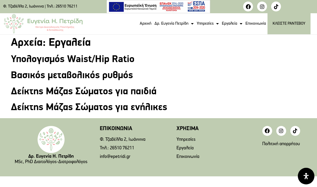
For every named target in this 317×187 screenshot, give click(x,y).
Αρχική (145, 24)
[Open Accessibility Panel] (306, 176)
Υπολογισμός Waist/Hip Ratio (73, 60)
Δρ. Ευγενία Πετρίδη (174, 23)
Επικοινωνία (255, 24)
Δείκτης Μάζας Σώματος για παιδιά (84, 92)
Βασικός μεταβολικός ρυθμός (72, 76)
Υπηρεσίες (208, 23)
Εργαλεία (232, 23)
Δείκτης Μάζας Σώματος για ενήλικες (89, 108)
